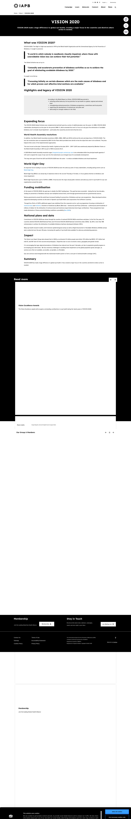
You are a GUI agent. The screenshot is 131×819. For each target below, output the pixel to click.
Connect (95, 7)
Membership (113, 2)
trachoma (38, 205)
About (103, 7)
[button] (105, 2)
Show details (27, 814)
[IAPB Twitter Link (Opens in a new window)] (93, 2)
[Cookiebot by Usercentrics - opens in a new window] (11, 815)
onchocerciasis (28, 205)
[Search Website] (115, 7)
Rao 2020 (67, 210)
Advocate (85, 7)
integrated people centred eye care (62, 152)
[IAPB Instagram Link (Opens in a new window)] (99, 2)
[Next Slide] (115, 280)
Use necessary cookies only (117, 806)
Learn (77, 7)
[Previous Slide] (111, 280)
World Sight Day (28, 170)
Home (15, 13)
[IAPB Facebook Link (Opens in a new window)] (95, 2)
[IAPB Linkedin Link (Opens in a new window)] (97, 2)
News (110, 7)
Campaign (68, 7)
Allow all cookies (117, 800)
